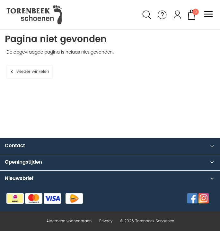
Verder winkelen (32, 72)
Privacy (105, 221)
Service (162, 15)
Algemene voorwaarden (69, 221)
